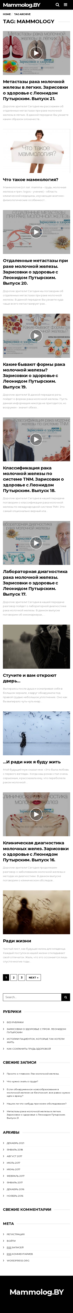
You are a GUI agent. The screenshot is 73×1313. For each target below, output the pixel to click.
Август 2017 (14, 1156)
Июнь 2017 (13, 1169)
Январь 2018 (15, 1149)
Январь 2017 (15, 1182)
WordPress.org (18, 1260)
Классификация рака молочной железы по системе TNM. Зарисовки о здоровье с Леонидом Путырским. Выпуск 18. (33, 479)
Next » (33, 977)
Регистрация (16, 1234)
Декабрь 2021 (15, 1143)
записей (15, 1247)
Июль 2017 (13, 1162)
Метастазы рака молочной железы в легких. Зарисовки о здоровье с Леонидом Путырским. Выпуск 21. (36, 1114)
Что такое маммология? (30, 179)
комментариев (20, 1254)
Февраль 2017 (16, 1175)
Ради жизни (17, 940)
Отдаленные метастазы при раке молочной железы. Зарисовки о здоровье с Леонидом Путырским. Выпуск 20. (35, 272)
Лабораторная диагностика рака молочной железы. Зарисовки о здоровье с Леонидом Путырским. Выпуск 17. (35, 583)
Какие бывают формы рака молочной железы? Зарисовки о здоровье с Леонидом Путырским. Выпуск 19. (34, 376)
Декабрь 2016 (15, 1189)
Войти (11, 1240)
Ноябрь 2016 (15, 1195)
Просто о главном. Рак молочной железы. (33, 1073)
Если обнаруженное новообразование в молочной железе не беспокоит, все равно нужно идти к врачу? (38, 1092)
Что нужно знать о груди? (22, 1081)
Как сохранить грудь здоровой (29, 1048)
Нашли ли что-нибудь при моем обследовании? (37, 1103)
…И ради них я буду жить (32, 762)
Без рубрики (15, 1022)
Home (7, 14)
